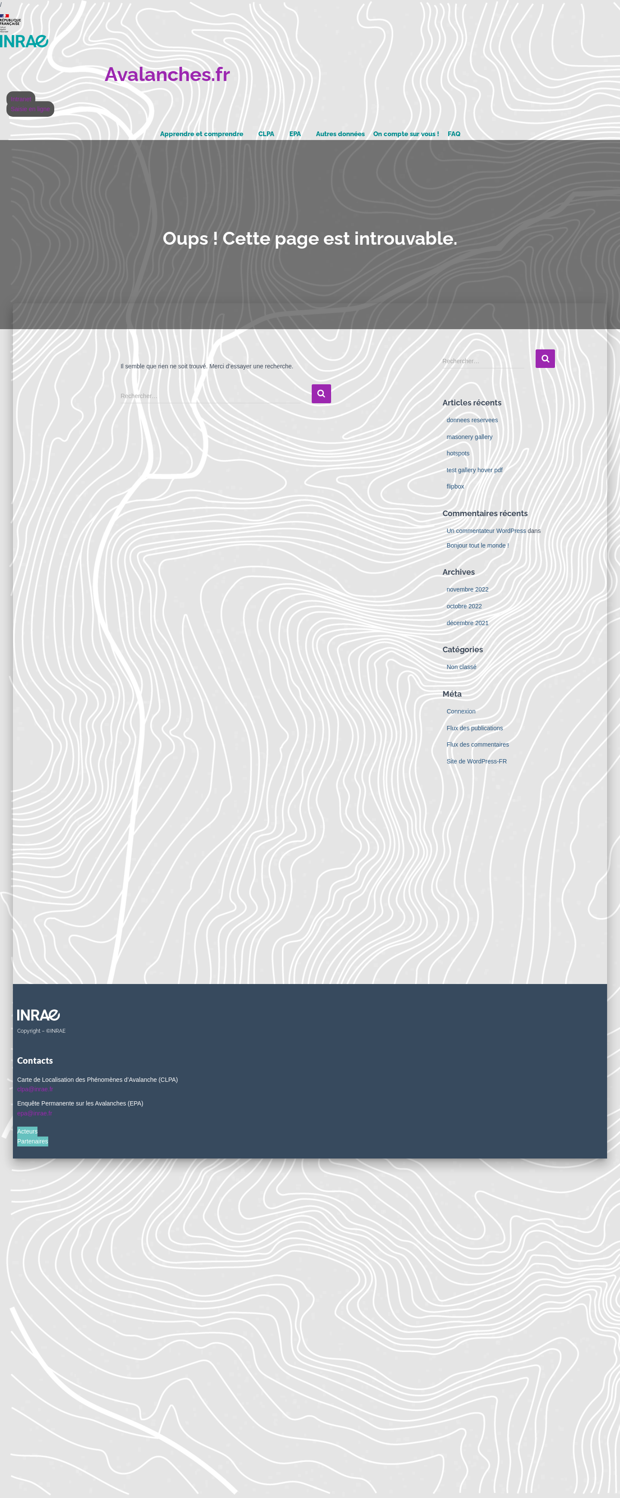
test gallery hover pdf (475, 470)
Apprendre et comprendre (201, 134)
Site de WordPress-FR (477, 761)
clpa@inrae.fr (35, 1089)
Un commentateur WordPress (486, 530)
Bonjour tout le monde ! (478, 545)
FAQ (454, 134)
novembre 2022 (468, 589)
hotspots (458, 453)
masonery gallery (470, 436)
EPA (295, 134)
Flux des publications (475, 728)
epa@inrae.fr (34, 1113)
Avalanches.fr (167, 74)
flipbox (455, 486)
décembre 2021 (468, 623)
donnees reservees (472, 420)
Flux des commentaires (478, 744)
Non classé (462, 666)
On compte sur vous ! (406, 134)
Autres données (340, 134)
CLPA (266, 134)
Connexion (461, 711)
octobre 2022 (464, 606)
